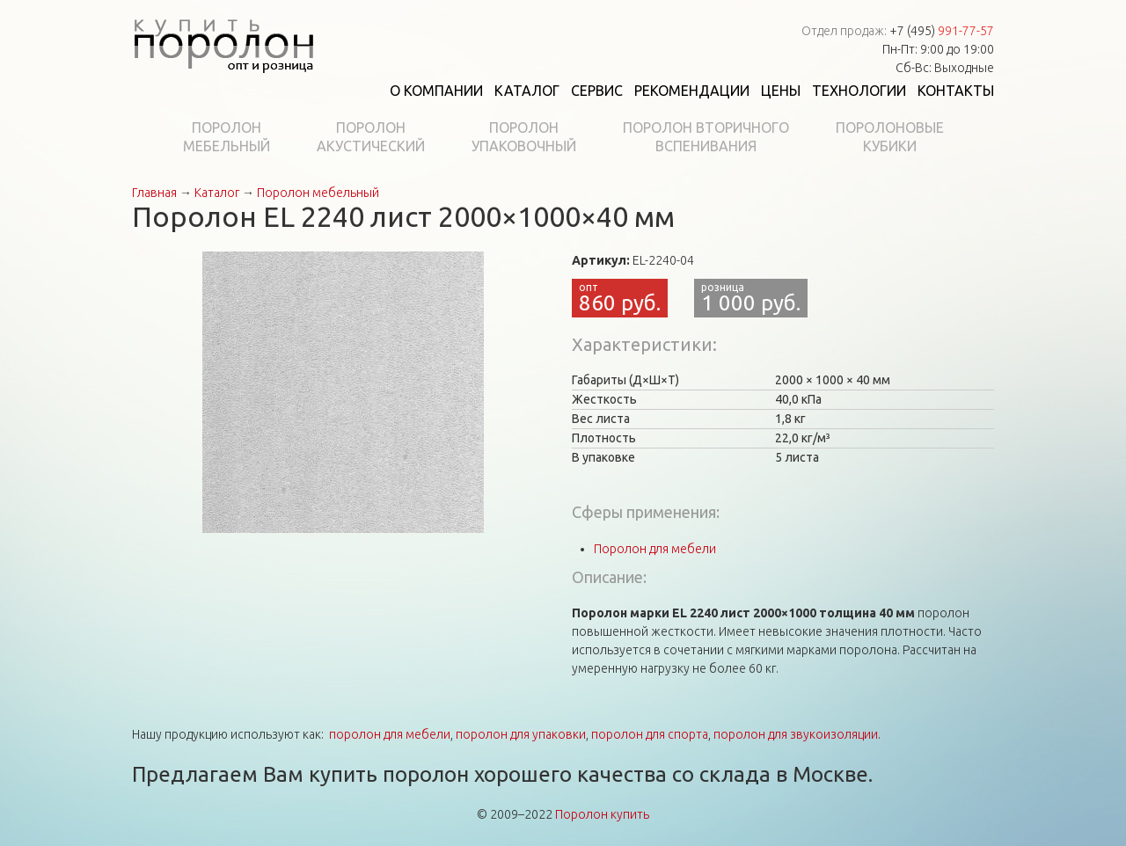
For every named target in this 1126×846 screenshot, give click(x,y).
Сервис (597, 90)
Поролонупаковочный (524, 137)
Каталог (526, 90)
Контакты (956, 90)
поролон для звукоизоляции (795, 734)
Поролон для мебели (655, 549)
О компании (436, 90)
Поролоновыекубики (890, 137)
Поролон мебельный (318, 193)
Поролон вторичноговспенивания (706, 137)
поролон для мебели (389, 734)
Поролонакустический (371, 137)
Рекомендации (691, 90)
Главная (154, 193)
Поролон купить (602, 814)
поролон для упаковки (521, 734)
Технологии (859, 90)
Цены (781, 90)
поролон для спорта (649, 734)
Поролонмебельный (226, 137)
